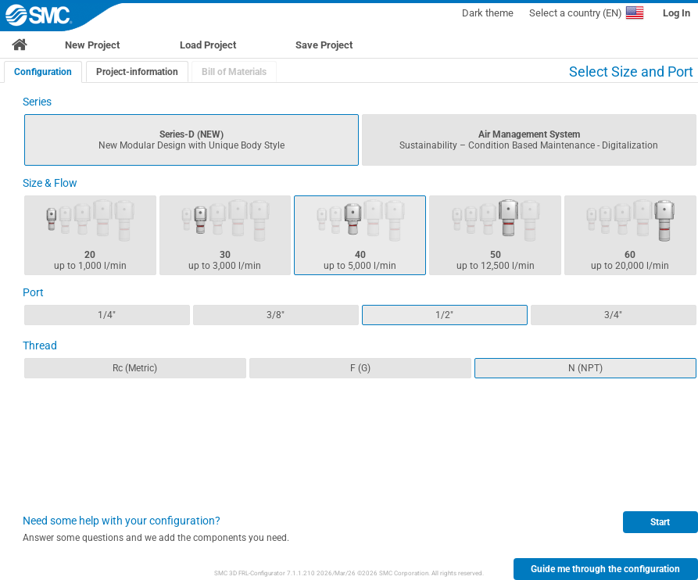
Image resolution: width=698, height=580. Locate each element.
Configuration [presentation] (43, 71)
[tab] (43, 72)
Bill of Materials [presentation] (234, 71)
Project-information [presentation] (137, 71)
